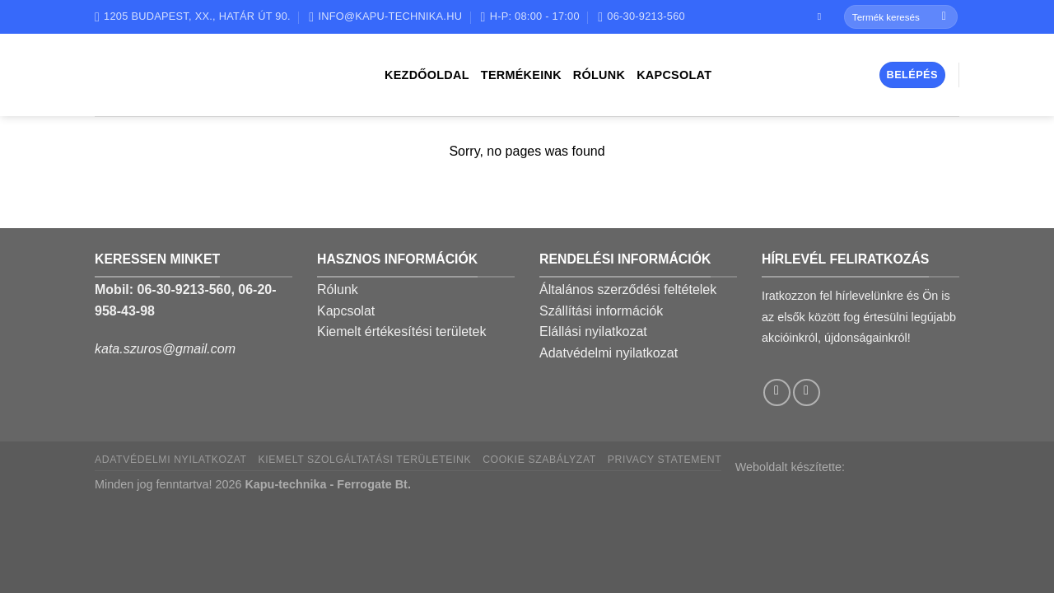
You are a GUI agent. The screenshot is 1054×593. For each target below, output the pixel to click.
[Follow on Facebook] (823, 16)
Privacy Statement (665, 459)
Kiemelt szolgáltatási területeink (365, 459)
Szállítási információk (601, 311)
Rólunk (599, 75)
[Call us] (806, 392)
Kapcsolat (674, 75)
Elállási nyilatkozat (593, 332)
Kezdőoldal (427, 75)
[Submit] (944, 17)
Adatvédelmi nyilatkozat (608, 353)
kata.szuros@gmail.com (165, 349)
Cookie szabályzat (539, 459)
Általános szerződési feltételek (627, 289)
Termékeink (521, 75)
